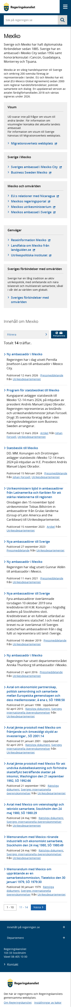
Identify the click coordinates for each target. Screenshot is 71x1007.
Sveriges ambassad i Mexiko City (36, 167)
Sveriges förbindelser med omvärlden (30, 299)
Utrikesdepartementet (27, 379)
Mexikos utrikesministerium (33, 207)
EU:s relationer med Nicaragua (35, 196)
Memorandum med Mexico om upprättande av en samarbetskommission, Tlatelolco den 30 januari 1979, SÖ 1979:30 (36, 875)
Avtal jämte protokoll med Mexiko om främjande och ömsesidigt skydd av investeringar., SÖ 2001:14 (34, 731)
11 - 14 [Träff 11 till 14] (23, 907)
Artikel (44, 433)
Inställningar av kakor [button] (48, 1002)
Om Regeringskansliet (18, 1002)
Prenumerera (59, 334)
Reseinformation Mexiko (31, 240)
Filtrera (27, 334)
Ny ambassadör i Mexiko (24, 354)
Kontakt (12, 964)
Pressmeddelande (51, 375)
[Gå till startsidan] (19, 7)
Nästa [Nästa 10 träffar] (38, 907)
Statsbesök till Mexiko (22, 448)
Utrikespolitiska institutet (31, 255)
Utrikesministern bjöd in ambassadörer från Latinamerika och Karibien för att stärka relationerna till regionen (35, 492)
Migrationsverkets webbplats (34, 143)
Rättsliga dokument (37, 709)
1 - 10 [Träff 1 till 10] (10, 907)
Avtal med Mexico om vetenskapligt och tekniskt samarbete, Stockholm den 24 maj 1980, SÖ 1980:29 (35, 808)
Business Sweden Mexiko (31, 172)
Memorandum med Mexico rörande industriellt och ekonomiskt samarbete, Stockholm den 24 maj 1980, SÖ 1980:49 (35, 841)
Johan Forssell (21, 477)
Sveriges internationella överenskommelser (34, 710)
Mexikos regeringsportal (31, 201)
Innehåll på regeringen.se (36, 927)
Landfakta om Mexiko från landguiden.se (35, 247)
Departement (36, 938)
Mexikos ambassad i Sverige (33, 212)
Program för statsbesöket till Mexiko (33, 390)
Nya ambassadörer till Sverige (28, 541)
